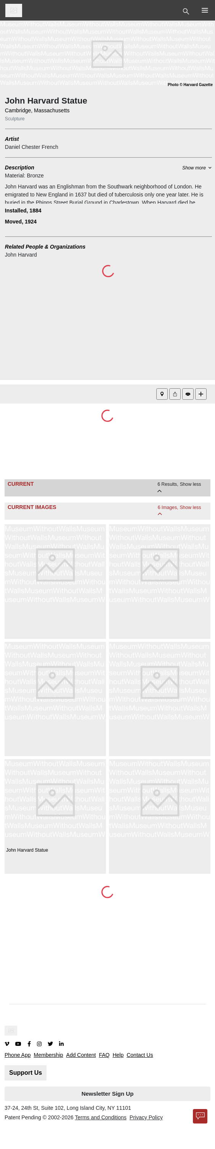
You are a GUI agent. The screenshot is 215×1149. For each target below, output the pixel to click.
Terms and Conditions (100, 1117)
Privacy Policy (146, 1117)
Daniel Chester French (31, 147)
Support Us (25, 1072)
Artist (12, 139)
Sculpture (15, 118)
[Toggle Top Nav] (187, 10)
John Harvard (21, 255)
